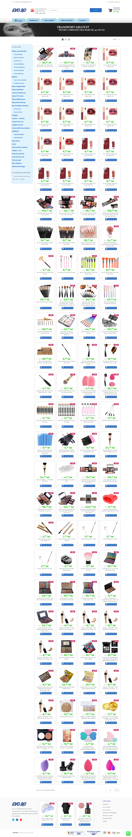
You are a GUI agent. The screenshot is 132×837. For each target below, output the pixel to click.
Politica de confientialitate (110, 812)
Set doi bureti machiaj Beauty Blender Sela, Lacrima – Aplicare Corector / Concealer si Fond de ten (110, 778)
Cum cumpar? (49, 20)
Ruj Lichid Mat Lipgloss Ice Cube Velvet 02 (110, 154)
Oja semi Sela (18, 112)
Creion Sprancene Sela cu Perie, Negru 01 (45, 539)
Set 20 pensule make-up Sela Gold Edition (66, 243)
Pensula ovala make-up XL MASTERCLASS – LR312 (110, 362)
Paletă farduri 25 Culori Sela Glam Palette (88, 658)
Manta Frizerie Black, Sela (86, 819)
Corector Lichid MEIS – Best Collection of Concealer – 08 (45, 717)
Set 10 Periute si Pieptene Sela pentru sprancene (88, 421)
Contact (83, 20)
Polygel (15, 115)
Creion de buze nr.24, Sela (44, 568)
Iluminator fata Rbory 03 (66, 716)
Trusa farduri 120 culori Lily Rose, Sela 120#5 (88, 599)
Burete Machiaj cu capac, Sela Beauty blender (66, 776)
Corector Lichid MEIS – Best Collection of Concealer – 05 (110, 628)
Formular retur (107, 810)
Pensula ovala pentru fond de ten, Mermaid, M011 (66, 391)
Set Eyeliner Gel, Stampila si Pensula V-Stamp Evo (88, 65)
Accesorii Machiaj (19, 67)
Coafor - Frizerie (18, 118)
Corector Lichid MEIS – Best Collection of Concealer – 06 (45, 658)
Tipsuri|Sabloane (18, 99)
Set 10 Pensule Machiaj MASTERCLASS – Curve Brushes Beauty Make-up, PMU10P (88, 304)
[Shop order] (115, 39)
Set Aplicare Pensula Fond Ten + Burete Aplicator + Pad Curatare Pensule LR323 (110, 392)
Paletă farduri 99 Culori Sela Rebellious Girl (66, 687)
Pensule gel (16, 160)
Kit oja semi (17, 109)
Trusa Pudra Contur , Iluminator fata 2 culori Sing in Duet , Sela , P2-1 (44, 748)
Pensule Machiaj (19, 70)
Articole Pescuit (18, 157)
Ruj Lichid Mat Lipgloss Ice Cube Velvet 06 (110, 184)
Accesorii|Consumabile (21, 128)
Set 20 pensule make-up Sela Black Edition (45, 243)
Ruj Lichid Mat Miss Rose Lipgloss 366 (66, 125)
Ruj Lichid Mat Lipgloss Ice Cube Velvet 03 (45, 184)
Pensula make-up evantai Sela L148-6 (44, 273)
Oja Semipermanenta (20, 106)
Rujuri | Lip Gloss (19, 57)
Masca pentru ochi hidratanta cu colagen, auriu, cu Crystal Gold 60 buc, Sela (110, 718)
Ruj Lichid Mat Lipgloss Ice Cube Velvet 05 (88, 184)
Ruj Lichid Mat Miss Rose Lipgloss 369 (44, 154)
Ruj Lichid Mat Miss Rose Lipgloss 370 (66, 154)
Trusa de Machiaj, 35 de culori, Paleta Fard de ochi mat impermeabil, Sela (44, 688)
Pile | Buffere (17, 163)
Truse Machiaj (18, 54)
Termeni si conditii (107, 815)
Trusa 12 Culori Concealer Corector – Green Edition (66, 747)
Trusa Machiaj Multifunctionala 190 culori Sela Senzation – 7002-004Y (66, 511)
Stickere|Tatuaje (18, 166)
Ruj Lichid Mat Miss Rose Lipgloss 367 (88, 125)
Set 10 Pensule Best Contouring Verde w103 (88, 273)
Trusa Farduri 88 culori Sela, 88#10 (66, 658)
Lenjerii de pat (17, 125)
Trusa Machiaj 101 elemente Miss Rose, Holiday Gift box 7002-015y (88, 481)
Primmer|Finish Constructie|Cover (19, 91)
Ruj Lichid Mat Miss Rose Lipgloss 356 (88, 95)
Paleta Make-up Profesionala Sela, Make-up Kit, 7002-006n (44, 65)
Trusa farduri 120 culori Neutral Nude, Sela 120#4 (66, 599)
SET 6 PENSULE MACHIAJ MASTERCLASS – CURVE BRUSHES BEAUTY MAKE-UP (66, 303)
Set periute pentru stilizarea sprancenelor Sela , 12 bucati (67, 450)
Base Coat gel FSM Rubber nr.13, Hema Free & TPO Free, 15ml (47, 820)
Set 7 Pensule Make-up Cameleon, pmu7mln (110, 302)
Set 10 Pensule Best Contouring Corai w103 (110, 273)
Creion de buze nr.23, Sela (110, 539)
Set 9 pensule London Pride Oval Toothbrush (44, 332)
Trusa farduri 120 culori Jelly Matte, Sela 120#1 (110, 569)
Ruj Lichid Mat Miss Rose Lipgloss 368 (110, 125)
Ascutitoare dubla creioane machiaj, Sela (66, 569)
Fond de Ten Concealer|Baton (19, 62)
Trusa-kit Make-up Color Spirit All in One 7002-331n (66, 213)
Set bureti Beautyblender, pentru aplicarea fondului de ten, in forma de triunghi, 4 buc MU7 (110, 749)
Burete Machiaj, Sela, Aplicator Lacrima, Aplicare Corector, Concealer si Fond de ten (88, 777)
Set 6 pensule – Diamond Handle (88, 332)
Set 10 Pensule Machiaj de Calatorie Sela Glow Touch (88, 243)
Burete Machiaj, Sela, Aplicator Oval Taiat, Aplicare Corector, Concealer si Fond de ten (44, 777)
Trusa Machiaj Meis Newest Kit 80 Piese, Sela (45, 213)
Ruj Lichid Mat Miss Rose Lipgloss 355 (66, 95)
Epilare (14, 77)
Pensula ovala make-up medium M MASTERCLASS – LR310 (88, 363)
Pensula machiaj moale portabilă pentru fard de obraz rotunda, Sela (110, 244)
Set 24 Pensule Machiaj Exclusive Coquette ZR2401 (44, 362)
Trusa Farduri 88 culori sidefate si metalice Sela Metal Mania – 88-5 (45, 629)
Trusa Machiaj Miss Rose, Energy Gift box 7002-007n (110, 480)
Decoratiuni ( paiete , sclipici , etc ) (20, 148)
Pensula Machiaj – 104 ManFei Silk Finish (45, 480)
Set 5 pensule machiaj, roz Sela (66, 272)
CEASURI (15, 131)
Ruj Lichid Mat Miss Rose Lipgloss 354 (44, 95)
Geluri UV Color (18, 96)
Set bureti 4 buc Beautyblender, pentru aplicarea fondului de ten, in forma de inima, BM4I (88, 749)
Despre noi (34, 20)
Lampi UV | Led (17, 122)
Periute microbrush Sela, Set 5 (110, 420)
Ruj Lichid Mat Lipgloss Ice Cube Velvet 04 (66, 184)
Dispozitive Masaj (18, 102)
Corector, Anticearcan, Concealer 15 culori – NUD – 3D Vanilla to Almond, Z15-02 (110, 600)
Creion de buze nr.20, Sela (88, 539)
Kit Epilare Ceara (19, 83)
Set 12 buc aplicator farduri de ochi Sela (44, 421)
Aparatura (16, 141)
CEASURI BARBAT (19, 134)
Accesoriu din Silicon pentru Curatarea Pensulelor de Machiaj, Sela (88, 392)
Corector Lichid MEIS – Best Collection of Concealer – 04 (88, 628)
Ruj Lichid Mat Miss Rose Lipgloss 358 (44, 125)
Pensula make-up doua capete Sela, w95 (66, 362)
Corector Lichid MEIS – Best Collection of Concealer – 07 (110, 687)
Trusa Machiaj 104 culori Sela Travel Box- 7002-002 (45, 510)
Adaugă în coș (47, 71)
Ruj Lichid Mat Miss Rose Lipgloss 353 (110, 65)
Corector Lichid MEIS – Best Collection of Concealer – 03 (66, 628)
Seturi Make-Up (18, 73)
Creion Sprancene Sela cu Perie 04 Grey (66, 539)
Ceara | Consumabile (20, 80)
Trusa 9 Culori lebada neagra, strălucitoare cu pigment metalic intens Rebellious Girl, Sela (110, 660)
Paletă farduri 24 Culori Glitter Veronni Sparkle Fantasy (88, 687)
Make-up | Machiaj (19, 51)
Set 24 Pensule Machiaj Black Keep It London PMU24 (110, 332)
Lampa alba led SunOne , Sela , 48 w (66, 819)
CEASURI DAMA (18, 137)
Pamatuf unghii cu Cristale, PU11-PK (88, 569)
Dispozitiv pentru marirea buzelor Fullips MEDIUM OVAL (110, 510)
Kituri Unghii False (18, 86)
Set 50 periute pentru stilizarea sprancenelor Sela (88, 450)
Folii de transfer (18, 154)
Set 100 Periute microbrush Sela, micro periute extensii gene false (44, 451)
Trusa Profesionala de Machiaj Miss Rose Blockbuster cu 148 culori (66, 66)
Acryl (14, 144)
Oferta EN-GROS (67, 20)
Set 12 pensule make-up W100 (44, 302)
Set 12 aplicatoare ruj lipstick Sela (66, 480)
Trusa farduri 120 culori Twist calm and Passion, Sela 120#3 (44, 599)
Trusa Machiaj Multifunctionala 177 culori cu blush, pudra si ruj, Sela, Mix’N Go (110, 214)
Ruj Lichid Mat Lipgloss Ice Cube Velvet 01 (88, 154)
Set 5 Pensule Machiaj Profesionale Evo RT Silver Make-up (66, 333)
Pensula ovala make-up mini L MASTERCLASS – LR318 (44, 391)
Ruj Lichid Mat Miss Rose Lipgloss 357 (110, 95)
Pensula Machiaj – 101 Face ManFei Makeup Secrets (110, 450)
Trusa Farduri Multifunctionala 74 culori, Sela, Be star (88, 213)
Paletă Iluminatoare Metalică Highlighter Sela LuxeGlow (88, 717)
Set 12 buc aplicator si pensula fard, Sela (66, 421)
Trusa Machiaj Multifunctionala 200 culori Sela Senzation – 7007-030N (88, 511)
